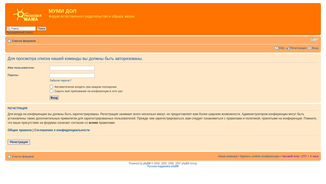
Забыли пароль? (60, 80)
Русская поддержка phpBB (163, 166)
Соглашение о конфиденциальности (62, 130)
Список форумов (24, 40)
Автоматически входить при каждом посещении (83, 86)
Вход (315, 48)
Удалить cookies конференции (259, 156)
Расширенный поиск (19, 32)
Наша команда (227, 156)
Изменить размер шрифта (314, 40)
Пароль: (13, 75)
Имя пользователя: (21, 67)
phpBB (147, 163)
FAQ (281, 48)
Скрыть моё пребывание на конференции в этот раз (86, 91)
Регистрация (298, 48)
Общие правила (20, 130)
